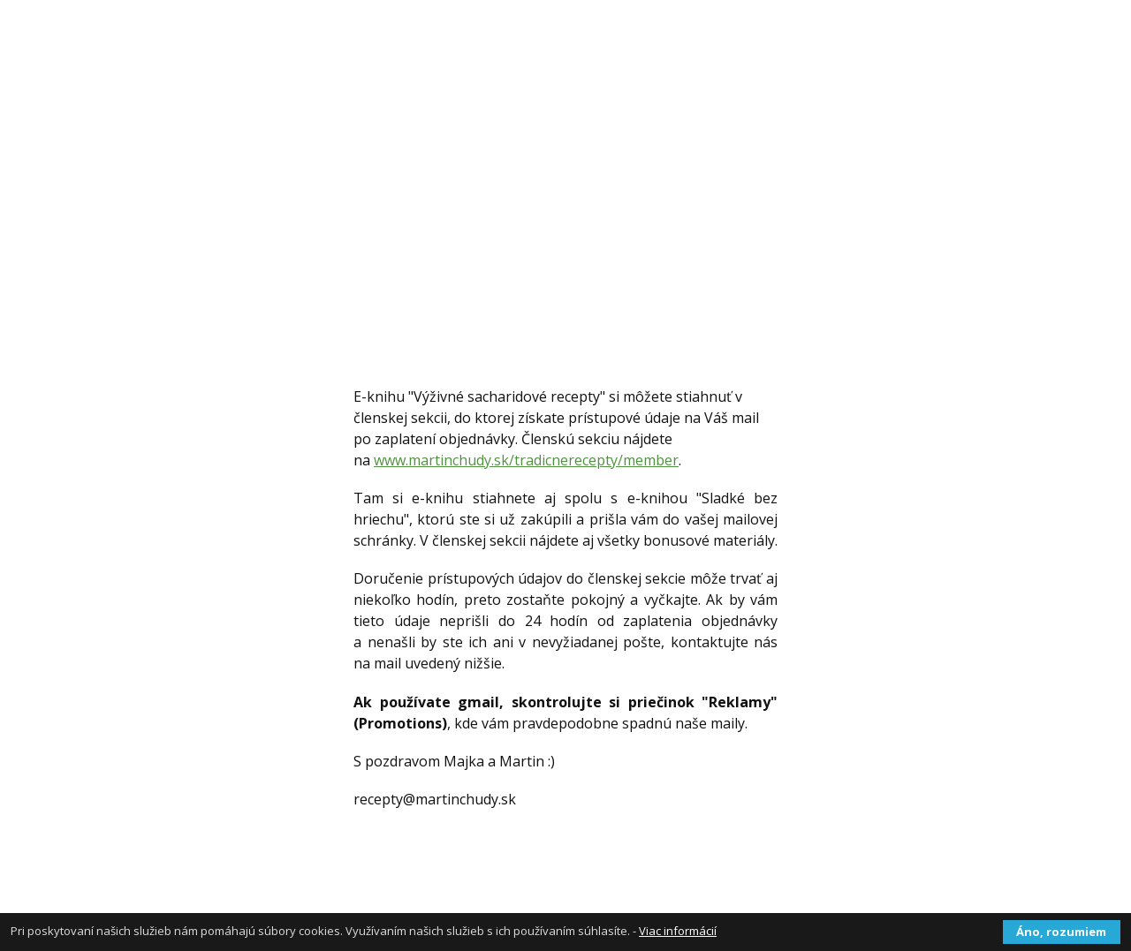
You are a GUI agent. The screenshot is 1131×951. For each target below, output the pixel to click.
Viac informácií (678, 931)
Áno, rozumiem (1061, 932)
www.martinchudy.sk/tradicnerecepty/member (526, 460)
